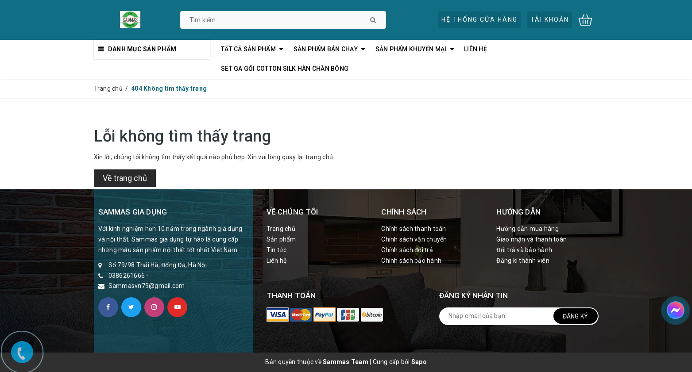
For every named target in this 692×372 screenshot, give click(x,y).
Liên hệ (277, 260)
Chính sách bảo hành (411, 260)
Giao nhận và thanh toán (531, 239)
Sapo (419, 361)
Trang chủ (281, 228)
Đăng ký (575, 316)
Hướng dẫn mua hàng (527, 228)
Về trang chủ (125, 178)
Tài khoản (549, 19)
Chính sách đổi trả (407, 249)
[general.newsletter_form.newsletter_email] (519, 316)
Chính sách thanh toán (413, 228)
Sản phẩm (281, 239)
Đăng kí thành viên (522, 260)
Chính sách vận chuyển (414, 239)
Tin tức (277, 249)
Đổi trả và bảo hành (524, 249)
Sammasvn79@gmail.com (146, 285)
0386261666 (126, 275)
